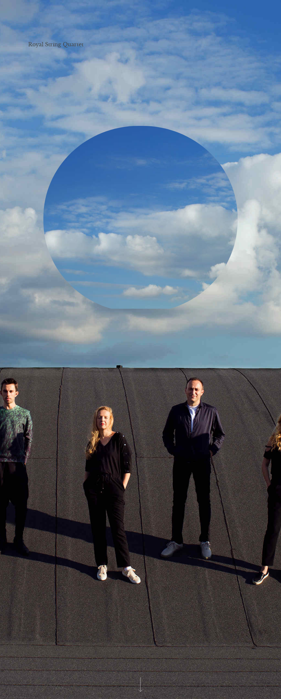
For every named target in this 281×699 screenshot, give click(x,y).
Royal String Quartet (56, 44)
